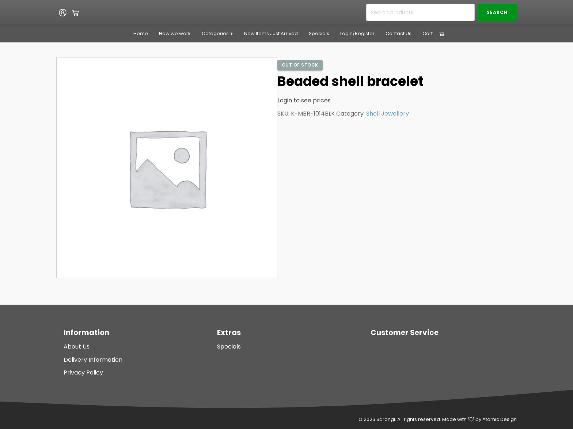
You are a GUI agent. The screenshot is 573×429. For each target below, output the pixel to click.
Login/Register (357, 33)
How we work (175, 33)
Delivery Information (93, 359)
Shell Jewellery (387, 113)
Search (497, 12)
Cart (427, 33)
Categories (218, 33)
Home (140, 33)
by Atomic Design (496, 419)
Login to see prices (304, 100)
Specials (319, 33)
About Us (77, 346)
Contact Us (398, 33)
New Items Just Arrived (271, 33)
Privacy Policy (83, 372)
